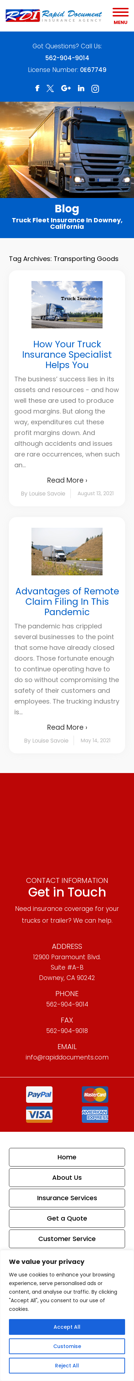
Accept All (67, 1327)
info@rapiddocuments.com (67, 1057)
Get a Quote (67, 1218)
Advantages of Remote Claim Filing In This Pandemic (67, 601)
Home (67, 1157)
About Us (67, 1177)
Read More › (67, 480)
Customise (67, 1346)
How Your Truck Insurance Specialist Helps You (67, 354)
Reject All (67, 1365)
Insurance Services (67, 1197)
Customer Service (67, 1238)
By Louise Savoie (43, 493)
